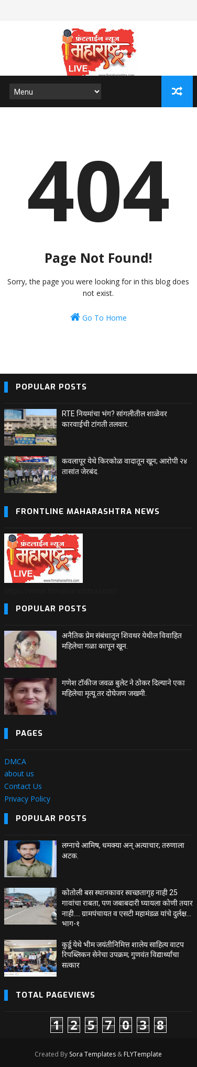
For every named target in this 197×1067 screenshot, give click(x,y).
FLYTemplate (143, 1054)
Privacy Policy (27, 799)
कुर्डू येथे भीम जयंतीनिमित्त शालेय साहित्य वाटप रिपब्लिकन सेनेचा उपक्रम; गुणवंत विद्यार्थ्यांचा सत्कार (123, 954)
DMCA (15, 761)
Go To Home (98, 317)
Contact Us (23, 786)
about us (19, 773)
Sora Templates (92, 1054)
